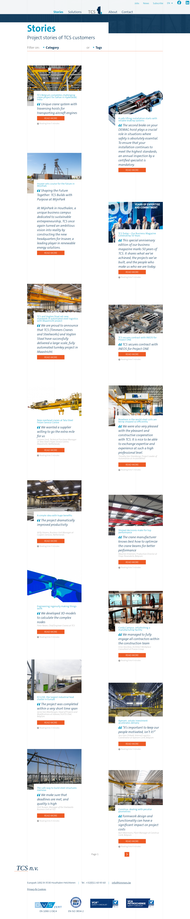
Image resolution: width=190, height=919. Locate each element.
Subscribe (158, 3)
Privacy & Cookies (36, 889)
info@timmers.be (121, 882)
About (113, 12)
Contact (127, 12)
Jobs (137, 3)
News (146, 3)
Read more (50, 118)
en (168, 3)
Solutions (74, 12)
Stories (58, 12)
